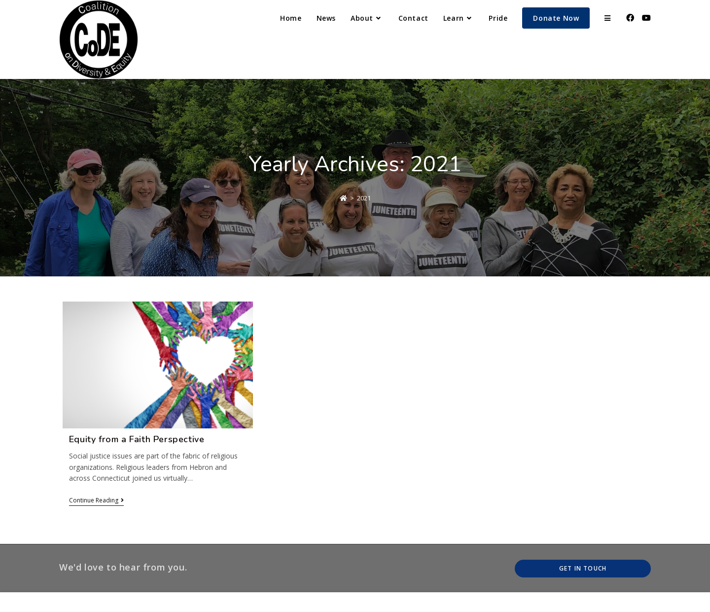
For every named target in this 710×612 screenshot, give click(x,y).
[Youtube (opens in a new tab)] (646, 18)
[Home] (343, 197)
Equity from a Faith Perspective (137, 439)
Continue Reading (96, 500)
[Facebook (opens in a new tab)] (630, 18)
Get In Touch (582, 568)
